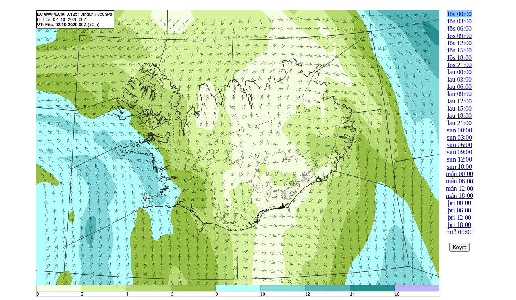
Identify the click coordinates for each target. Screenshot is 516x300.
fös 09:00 (459, 35)
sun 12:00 (459, 159)
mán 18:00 (459, 195)
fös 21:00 (459, 64)
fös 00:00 (459, 13)
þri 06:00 (459, 210)
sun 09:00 (459, 152)
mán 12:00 (459, 188)
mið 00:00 (459, 232)
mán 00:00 (459, 173)
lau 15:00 (459, 108)
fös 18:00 (459, 57)
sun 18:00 (459, 166)
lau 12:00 (459, 101)
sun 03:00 (459, 137)
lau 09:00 (459, 93)
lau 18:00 (459, 115)
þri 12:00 (459, 217)
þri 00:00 (459, 202)
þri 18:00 (459, 224)
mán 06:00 (459, 181)
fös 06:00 (459, 28)
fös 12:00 (459, 43)
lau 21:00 (459, 123)
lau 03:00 (459, 79)
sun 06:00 (459, 144)
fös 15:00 (459, 50)
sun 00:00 (459, 130)
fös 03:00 (459, 21)
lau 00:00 (459, 72)
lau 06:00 (459, 86)
